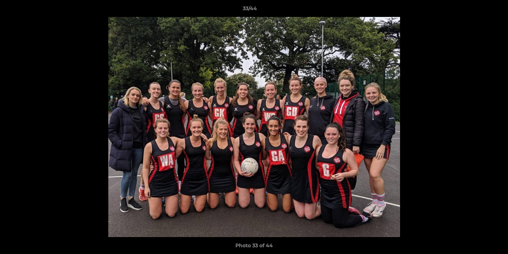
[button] (478, 10)
